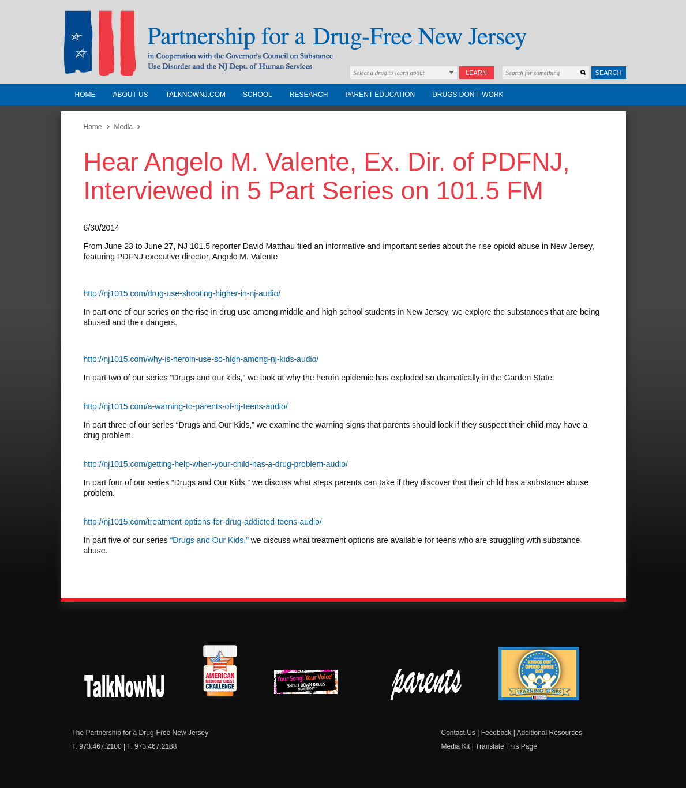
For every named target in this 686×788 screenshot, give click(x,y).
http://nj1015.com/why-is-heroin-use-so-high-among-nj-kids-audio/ (201, 359)
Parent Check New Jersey (426, 684)
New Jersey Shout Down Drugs (125, 684)
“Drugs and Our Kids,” (209, 540)
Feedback (496, 733)
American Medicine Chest (220, 672)
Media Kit (455, 746)
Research (309, 95)
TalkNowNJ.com (196, 95)
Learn (476, 72)
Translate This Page (506, 746)
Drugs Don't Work (467, 95)
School (257, 95)
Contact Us (458, 733)
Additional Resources (549, 733)
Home (85, 95)
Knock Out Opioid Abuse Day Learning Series (538, 673)
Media (123, 127)
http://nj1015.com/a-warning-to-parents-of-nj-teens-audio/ (186, 406)
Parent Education (380, 95)
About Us (130, 95)
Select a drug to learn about (389, 72)
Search (608, 72)
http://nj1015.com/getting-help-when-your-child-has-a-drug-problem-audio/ (216, 464)
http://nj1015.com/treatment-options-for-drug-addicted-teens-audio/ (203, 521)
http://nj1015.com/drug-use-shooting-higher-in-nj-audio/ (182, 293)
